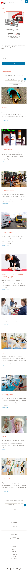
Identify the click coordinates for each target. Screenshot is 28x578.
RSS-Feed (14, 556)
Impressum (14, 554)
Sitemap (14, 551)
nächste (15, 85)
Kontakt (14, 549)
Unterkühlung (6, 107)
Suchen (14, 63)
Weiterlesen (6, 120)
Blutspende (14, 526)
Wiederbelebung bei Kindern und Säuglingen (12, 275)
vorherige (11, 79)
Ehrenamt (14, 525)
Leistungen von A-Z (14, 539)
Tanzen (4, 436)
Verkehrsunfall (7, 232)
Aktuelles (14, 537)
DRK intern (14, 558)
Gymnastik (5, 478)
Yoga (3, 353)
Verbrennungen (7, 191)
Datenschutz (14, 553)
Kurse (3, 318)
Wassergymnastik (8, 395)
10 (25, 82)
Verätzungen (6, 149)
